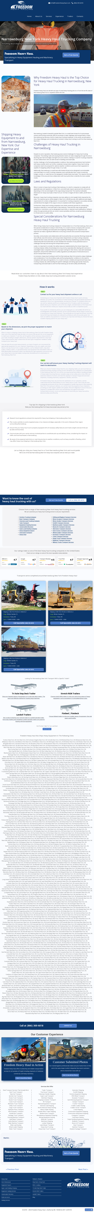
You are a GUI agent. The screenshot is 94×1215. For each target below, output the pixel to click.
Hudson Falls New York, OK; (30, 903)
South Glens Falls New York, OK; (74, 783)
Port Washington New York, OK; (32, 818)
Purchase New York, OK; (50, 807)
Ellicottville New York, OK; (56, 943)
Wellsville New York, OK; (9, 760)
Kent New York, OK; (86, 889)
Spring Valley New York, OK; (45, 773)
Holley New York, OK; (69, 911)
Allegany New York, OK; (62, 1013)
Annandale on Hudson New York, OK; (14, 1008)
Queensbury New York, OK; (49, 809)
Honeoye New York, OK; (30, 900)
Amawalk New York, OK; (54, 1004)
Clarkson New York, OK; (13, 969)
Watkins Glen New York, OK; (10, 758)
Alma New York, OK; (11, 1004)
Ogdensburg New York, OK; (46, 836)
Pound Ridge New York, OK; (42, 820)
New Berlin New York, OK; (68, 851)
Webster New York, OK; (52, 758)
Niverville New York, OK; (43, 844)
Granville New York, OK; (69, 922)
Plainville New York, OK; (15, 814)
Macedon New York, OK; (66, 866)
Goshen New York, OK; (9, 922)
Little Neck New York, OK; (83, 874)
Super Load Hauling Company (28, 528)
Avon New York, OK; (86, 998)
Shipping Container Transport (47, 1100)
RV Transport (47, 1102)
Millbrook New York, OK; (53, 855)
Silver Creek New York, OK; (44, 792)
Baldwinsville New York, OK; (52, 1000)
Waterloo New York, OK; (39, 756)
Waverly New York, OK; (25, 758)
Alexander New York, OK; (79, 1011)
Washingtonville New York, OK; (77, 755)
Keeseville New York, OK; (73, 889)
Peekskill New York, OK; (54, 822)
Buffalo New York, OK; (40, 980)
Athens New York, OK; (26, 1010)
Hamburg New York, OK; (41, 913)
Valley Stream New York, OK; (68, 762)
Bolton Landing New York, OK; (25, 985)
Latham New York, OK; (55, 883)
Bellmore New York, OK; (13, 995)
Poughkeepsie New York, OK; (25, 820)
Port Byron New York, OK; (12, 816)
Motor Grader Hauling (46, 1109)
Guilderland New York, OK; (84, 924)
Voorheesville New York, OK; (50, 764)
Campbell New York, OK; (38, 983)
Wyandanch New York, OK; (40, 745)
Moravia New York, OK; (82, 846)
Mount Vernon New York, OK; (48, 849)
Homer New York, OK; (16, 900)
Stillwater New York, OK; (48, 777)
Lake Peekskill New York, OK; (32, 881)
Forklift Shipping (78, 1092)
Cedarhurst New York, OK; (62, 974)
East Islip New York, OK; (13, 950)
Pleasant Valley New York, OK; (47, 814)
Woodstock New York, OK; (10, 745)
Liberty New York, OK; (10, 887)
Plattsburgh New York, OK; (30, 814)
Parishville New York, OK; (83, 831)
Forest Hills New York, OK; (53, 937)
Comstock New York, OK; (26, 961)
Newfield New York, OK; (14, 842)
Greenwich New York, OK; (69, 924)
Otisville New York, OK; (41, 829)
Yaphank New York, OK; (85, 745)
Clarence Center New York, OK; (82, 967)
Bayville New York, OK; (81, 991)
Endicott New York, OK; (67, 931)
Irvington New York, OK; (40, 894)
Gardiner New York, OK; (27, 930)
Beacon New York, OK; (8, 993)
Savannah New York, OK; (9, 799)
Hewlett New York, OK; (68, 907)
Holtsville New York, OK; (85, 898)
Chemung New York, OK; (63, 965)
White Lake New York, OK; (66, 753)
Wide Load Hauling (15, 1125)
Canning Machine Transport (16, 1117)
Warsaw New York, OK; (47, 755)
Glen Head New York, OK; (83, 918)
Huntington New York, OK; (77, 903)
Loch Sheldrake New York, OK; (18, 877)
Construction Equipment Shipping (78, 1111)
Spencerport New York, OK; (51, 786)
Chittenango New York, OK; (24, 967)
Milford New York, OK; (25, 855)
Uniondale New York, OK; (57, 760)
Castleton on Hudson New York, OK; (16, 974)
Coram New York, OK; (28, 963)
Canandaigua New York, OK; (78, 970)
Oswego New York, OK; (27, 829)
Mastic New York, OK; (41, 861)
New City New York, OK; (83, 851)
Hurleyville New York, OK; (48, 905)
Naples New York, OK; (10, 851)
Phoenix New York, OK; (11, 825)
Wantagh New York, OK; (15, 755)
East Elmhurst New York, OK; (46, 948)
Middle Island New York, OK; (34, 866)
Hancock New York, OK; (42, 915)
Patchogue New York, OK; (10, 833)
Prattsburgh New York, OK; (58, 820)
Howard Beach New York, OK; (78, 902)
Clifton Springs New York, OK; (16, 970)
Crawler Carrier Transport (78, 1107)
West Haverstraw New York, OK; (44, 747)
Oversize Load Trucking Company (29, 521)
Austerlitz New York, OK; (47, 998)
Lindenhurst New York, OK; (53, 874)
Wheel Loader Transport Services (63, 532)
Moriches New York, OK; (15, 848)
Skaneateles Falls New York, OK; (13, 794)
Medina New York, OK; (79, 863)
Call (76, 500)
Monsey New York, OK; (23, 859)
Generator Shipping (78, 1090)
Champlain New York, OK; (9, 978)
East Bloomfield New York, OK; (12, 948)
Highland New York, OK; (24, 909)
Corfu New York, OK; (40, 963)
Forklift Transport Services (61, 523)
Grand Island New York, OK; (54, 922)
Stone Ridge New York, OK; (63, 777)
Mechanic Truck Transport (16, 1104)
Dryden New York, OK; (9, 946)
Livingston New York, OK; (45, 876)
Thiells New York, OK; (67, 768)
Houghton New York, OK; (62, 902)
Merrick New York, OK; (68, 864)
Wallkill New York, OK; (41, 766)
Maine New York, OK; (54, 868)
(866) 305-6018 (78, 3)
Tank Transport (24, 523)
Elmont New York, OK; (23, 944)
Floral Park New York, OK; (12, 937)
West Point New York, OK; (78, 749)
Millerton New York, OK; (83, 855)
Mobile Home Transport (47, 1113)
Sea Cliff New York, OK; (27, 788)
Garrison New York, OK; (56, 930)
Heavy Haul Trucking (47, 1127)
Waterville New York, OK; (69, 756)
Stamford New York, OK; (61, 775)
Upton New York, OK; (85, 760)
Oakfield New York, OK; (63, 835)
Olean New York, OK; (43, 838)
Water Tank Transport (15, 1129)
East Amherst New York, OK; (67, 946)
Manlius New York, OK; (55, 870)
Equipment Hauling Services (27, 525)
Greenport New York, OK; (24, 924)
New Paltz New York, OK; (9, 840)
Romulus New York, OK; (79, 803)
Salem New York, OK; (57, 796)
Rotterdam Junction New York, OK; (33, 807)
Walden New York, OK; (28, 766)
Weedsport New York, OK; (66, 758)
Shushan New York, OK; (16, 792)
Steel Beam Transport (15, 1119)
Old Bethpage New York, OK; (62, 836)
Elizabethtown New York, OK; (13, 943)
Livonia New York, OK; (79, 876)
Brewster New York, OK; (67, 987)
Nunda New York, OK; (11, 835)
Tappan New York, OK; (39, 768)
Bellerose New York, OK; (85, 993)
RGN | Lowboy (37, 1185)
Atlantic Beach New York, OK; (83, 997)
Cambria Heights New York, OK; (67, 982)
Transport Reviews (45, 559)
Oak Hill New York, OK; (36, 835)
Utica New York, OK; (10, 762)
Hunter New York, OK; (63, 903)
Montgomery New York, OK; (53, 859)
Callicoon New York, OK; (36, 982)
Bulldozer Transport (78, 1121)
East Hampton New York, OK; (81, 948)
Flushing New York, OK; (39, 937)
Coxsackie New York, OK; (67, 952)
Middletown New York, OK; (11, 855)
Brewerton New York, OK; (52, 987)
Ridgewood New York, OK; (39, 801)
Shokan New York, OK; (54, 790)
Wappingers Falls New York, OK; (31, 755)
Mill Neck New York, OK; (39, 855)
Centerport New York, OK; (31, 976)
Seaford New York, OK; (40, 788)
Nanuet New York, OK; (80, 849)
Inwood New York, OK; (13, 894)
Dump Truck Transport (16, 1098)
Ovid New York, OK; (53, 829)
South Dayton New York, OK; (38, 783)
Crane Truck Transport (16, 1102)
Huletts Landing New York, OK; (47, 903)
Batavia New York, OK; (55, 1002)
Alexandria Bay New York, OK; (34, 1013)
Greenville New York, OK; (54, 924)
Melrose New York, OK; (28, 864)
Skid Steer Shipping (47, 1098)
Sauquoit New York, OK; (80, 797)
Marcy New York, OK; (24, 872)
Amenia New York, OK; (67, 1004)
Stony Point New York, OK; (9, 779)
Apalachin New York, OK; (32, 1008)
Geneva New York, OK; (83, 930)
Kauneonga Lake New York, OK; (41, 889)
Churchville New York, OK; (39, 967)
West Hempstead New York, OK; (63, 747)
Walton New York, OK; (54, 766)
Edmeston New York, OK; (43, 941)
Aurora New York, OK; (33, 998)
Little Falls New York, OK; (68, 874)
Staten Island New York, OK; (15, 777)
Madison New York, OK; (80, 866)
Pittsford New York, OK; (82, 825)
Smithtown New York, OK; (11, 781)
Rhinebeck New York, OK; (69, 812)
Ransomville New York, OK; (11, 810)
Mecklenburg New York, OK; (51, 863)
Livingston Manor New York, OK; (62, 876)
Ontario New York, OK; (82, 838)
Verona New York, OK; (11, 764)
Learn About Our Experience (16, 209)
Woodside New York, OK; (84, 743)
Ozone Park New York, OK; (11, 831)
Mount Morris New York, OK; (15, 849)
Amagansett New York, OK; (39, 1004)
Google (23, 559)
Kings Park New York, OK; (56, 890)
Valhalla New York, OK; (35, 762)
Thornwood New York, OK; (81, 768)
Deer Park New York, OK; (69, 956)
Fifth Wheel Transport (78, 1096)
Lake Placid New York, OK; (48, 881)
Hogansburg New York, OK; (27, 911)
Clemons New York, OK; (65, 969)
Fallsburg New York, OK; (37, 933)
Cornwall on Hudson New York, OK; (17, 965)
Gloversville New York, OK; (79, 920)
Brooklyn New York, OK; (12, 980)
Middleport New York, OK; (80, 853)
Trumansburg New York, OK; (9, 771)
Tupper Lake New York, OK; (53, 771)
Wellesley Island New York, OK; (83, 758)
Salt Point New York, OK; (70, 796)
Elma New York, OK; (69, 943)
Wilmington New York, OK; (56, 742)
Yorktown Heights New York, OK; (37, 740)
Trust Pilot (61, 559)
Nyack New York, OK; (24, 835)
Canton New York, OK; (31, 972)
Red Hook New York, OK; (55, 810)
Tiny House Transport (47, 1092)
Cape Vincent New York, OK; (46, 972)
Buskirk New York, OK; (82, 980)
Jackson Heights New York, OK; (40, 896)
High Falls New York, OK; (9, 909)
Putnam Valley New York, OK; (15, 809)
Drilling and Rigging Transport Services (64, 517)
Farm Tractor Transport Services (63, 530)
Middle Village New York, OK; (50, 866)
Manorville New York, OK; (69, 870)
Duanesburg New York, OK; (24, 946)
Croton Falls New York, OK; (60, 954)
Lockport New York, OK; (34, 877)
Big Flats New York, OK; (9, 997)
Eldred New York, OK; (81, 941)
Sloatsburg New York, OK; (29, 794)
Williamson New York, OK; (9, 742)
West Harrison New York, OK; (26, 747)
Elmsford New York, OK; (36, 944)
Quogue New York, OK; (63, 809)
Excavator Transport (78, 1098)
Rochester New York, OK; (69, 801)
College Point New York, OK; (36, 959)
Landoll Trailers (23, 714)
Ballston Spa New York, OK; (85, 1000)
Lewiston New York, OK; (81, 885)
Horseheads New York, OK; (47, 902)
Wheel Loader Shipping (16, 1127)
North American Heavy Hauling (47, 1107)
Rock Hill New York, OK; (83, 801)
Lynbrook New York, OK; (41, 879)
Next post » (83, 1169)
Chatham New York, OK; (39, 978)
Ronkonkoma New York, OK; (12, 805)
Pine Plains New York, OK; (68, 825)
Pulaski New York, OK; (72, 820)
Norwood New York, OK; (84, 833)
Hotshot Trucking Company (27, 517)
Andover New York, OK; (69, 1006)
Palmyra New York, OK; (56, 831)
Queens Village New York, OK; (32, 809)
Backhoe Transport (78, 1127)
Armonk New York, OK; (84, 1008)
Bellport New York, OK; (27, 995)
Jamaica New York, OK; (55, 896)
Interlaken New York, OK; (82, 892)
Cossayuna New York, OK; (52, 952)
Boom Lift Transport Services (61, 527)
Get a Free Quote (71, 55)
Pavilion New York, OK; (85, 820)
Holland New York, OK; (56, 911)
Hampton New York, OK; (11, 915)
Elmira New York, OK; (10, 944)
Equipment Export (6, 1185)
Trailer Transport (47, 1090)
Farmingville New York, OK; (14, 935)
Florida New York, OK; (26, 937)
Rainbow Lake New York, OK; (79, 809)
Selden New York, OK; (53, 788)
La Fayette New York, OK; (11, 892)
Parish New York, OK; (69, 831)
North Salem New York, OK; (48, 846)
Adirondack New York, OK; (66, 1010)
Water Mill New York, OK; (10, 756)
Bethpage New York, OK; (80, 995)
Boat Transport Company (27, 519)
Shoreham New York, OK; (68, 790)
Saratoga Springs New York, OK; (48, 797)
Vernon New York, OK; (82, 762)
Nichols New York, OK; (14, 844)
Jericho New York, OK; (71, 898)
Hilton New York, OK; (13, 911)
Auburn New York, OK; (20, 998)
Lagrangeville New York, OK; (40, 892)
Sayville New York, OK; (22, 799)
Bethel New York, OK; (67, 995)
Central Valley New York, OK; (63, 976)
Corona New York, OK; (24, 952)
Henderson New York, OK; (12, 907)
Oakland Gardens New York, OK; (79, 835)
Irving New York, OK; (27, 894)
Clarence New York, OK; (66, 967)
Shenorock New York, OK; (27, 790)
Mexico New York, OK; (81, 864)
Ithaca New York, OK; (24, 896)
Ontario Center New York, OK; (24, 827)
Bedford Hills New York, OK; (69, 993)
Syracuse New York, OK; (12, 768)
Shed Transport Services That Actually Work (16, 1090)
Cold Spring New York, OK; (79, 957)
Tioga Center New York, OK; (27, 769)
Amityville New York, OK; (81, 1004)
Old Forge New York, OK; (12, 838)
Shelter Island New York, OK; (11, 790)
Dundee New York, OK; (38, 946)
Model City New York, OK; (51, 857)
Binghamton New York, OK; (24, 997)
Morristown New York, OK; (47, 848)
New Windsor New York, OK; (41, 840)
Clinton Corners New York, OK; (47, 970)
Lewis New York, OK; (68, 885)
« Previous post (12, 1169)
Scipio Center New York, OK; (83, 786)
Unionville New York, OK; (72, 760)
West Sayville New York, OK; (17, 751)
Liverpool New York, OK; (31, 876)
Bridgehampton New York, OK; (16, 989)
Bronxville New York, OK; (68, 978)
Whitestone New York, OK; (83, 740)
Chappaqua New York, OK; (24, 978)
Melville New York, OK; (41, 864)
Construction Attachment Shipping (78, 1113)
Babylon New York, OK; (8, 1000)
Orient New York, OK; (72, 827)
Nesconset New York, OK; (53, 851)
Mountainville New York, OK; (65, 849)
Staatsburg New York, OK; (33, 775)
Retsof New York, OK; (42, 812)
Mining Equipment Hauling (47, 1117)
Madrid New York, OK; (10, 868)
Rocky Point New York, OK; (52, 803)
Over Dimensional (6, 1182)
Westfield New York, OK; (78, 751)
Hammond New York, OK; (83, 913)
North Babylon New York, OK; (59, 844)
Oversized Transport (25, 532)
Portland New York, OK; (65, 818)
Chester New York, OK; (9, 967)
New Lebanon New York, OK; (48, 853)
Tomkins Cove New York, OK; (55, 769)
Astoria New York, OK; (13, 1010)
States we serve (5, 1199)
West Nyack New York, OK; (63, 749)
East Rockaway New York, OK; (47, 939)
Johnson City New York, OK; (38, 887)
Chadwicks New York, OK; (78, 976)
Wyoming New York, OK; (71, 745)
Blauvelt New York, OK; (38, 997)
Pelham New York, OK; (68, 822)
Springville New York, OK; (81, 773)
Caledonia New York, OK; (22, 982)
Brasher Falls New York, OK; (22, 987)
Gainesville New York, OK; (83, 928)
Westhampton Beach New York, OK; (31, 753)
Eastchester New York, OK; (14, 941)
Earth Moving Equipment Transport (78, 1100)
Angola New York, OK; (82, 1006)
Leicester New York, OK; (40, 885)
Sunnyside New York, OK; (85, 779)
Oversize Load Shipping (47, 1106)
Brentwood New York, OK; (37, 987)
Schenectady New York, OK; (51, 799)
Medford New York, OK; (66, 863)
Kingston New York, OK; (71, 890)
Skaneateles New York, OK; (76, 792)
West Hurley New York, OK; (16, 749)
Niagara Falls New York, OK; (59, 842)
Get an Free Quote (56, 500)
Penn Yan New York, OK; (13, 823)
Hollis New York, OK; (81, 911)
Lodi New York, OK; (63, 877)
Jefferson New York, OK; (24, 898)
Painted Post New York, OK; (27, 831)
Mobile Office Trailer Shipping (47, 1111)
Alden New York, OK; (66, 1011)
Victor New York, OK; (36, 764)
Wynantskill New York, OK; (55, 745)
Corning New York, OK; (66, 963)
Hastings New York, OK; (43, 916)
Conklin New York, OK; (53, 961)
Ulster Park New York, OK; (85, 771)
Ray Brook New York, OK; (26, 810)
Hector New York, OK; (41, 918)
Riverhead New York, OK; (55, 801)
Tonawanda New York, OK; (72, 769)
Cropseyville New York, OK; (28, 954)
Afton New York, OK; (81, 1010)
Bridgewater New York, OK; (48, 989)
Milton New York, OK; (24, 857)
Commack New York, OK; (11, 961)
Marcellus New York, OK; (10, 872)
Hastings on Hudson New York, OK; (60, 916)
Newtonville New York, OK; (43, 842)
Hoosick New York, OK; (60, 900)
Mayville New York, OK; (85, 861)
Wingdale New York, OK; (10, 743)
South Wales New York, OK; (67, 784)
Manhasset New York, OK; (40, 870)
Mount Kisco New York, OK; (78, 848)
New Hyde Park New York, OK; (31, 853)
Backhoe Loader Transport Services (63, 525)
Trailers (70, 16)
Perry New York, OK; (26, 823)
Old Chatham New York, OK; (79, 836)
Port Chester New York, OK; (28, 816)
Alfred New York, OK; (49, 1013)
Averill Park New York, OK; (72, 998)
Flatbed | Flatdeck (70, 713)
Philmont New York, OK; (67, 823)
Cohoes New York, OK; (65, 957)
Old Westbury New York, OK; (28, 838)
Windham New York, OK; (71, 742)
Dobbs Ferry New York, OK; (51, 944)
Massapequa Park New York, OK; (11, 861)
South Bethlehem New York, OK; (20, 783)
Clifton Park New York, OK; (80, 969)
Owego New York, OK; (65, 829)
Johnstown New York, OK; (70, 887)
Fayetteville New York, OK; (29, 935)
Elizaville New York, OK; (28, 943)
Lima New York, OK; (9, 874)
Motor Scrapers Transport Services (63, 519)
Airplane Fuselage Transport (78, 1129)
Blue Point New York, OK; (67, 997)
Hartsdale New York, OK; (29, 916)
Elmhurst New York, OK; (82, 943)
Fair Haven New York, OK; (9, 933)
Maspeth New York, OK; (68, 872)
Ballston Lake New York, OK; (68, 1000)
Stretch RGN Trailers (70, 693)
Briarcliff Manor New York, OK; (83, 987)
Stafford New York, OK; (47, 775)
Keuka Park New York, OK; (9, 890)
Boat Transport (78, 1125)
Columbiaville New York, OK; (78, 959)
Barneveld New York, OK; (26, 1002)
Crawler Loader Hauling (78, 1106)
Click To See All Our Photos (70, 1075)
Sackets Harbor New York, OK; (11, 796)
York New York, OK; (22, 740)
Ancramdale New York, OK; (42, 1006)
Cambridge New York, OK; (83, 982)
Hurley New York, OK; (34, 905)
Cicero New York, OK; (53, 967)
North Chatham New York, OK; (77, 844)
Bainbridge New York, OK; (22, 1000)
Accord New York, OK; (39, 1010)
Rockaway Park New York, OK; (17, 803)
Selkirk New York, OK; (66, 788)
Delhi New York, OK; (82, 956)
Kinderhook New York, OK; (41, 890)
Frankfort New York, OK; (69, 937)
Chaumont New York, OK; (54, 978)
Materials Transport (47, 1119)
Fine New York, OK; (56, 935)
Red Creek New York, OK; (41, 810)
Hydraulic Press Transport (16, 1109)
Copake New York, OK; (83, 961)
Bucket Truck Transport (16, 1100)
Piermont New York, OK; (25, 825)
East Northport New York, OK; (78, 950)
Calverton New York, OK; (50, 982)
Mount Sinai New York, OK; (32, 849)
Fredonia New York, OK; (67, 926)
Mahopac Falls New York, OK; (39, 868)
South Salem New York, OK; (50, 784)
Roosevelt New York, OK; (28, 805)
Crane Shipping (78, 1109)
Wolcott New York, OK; (23, 743)
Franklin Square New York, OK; (35, 926)
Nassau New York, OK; (39, 851)
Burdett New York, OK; (53, 980)
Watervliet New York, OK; (84, 756)
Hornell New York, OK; (32, 902)
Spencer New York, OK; (36, 786)
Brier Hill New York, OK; (63, 989)
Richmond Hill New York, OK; (12, 801)
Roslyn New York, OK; (83, 805)
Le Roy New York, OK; (27, 885)
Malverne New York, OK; (9, 870)
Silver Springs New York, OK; (60, 792)
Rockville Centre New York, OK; (35, 803)
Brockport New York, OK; (28, 991)
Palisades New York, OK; (42, 831)
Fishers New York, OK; (68, 935)
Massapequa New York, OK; (83, 872)
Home (29, 16)
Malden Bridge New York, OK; (68, 868)
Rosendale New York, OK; (69, 805)
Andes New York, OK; (56, 1006)
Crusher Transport (78, 1104)
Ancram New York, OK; (27, 1006)
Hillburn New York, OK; (71, 909)
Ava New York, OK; (59, 998)
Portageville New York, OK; (50, 818)
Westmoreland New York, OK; (50, 753)
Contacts (80, 16)
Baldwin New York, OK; (36, 1000)
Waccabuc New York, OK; (66, 764)
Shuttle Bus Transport (15, 1113)
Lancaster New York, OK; (13, 883)
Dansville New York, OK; (40, 956)
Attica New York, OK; (8, 998)
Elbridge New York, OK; (68, 941)
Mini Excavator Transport (15, 1111)
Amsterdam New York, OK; (13, 1006)
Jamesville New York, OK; (9, 898)
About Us (38, 16)
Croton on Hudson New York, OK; (77, 954)
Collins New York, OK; (51, 959)
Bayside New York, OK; (68, 991)
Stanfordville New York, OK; (77, 775)
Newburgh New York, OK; (84, 840)
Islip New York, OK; (81, 894)
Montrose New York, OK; (83, 859)
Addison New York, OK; (52, 1010)
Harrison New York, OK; (83, 915)
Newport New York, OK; (28, 842)
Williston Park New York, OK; (25, 742)
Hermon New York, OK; (55, 907)
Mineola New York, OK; (37, 857)
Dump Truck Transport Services (62, 538)
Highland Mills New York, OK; (56, 909)
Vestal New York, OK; (24, 764)
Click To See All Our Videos (23, 1078)
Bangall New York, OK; (12, 1002)
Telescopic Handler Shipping (47, 1094)
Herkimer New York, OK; (41, 907)
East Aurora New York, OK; (83, 946)
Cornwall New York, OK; (80, 963)
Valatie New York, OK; (22, 762)
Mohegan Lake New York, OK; (81, 857)
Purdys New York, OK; (64, 807)
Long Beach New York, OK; (76, 877)
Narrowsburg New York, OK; (24, 851)
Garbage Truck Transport (15, 1115)
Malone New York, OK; (84, 868)
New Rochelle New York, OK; (24, 840)
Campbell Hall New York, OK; (53, 983)
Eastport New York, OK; (29, 941)
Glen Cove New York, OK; (68, 918)
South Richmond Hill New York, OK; (32, 784)
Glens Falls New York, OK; (44, 920)
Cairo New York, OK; (8, 982)
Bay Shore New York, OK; (81, 1002)
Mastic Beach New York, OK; (56, 861)
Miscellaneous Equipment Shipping (47, 1115)
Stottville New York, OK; (24, 779)
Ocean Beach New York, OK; (15, 836)
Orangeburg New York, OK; (41, 827)
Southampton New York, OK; (83, 784)
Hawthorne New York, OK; (26, 918)
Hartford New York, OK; (14, 916)
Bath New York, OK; (67, 1002)
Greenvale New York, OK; (39, 924)
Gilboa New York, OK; (55, 931)
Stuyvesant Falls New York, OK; (55, 779)
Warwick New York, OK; (61, 755)
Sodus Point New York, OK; (52, 781)
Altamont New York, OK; (24, 1004)
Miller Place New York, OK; (68, 855)
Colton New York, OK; (63, 959)
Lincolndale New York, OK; (37, 874)
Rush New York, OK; (60, 794)
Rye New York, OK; (85, 794)
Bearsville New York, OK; (40, 993)
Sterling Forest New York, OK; (32, 777)
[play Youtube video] (63, 110)
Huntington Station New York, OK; (18, 905)
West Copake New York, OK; (41, 760)
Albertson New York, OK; (40, 1011)
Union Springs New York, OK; (14, 773)
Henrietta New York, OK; (27, 907)
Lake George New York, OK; (68, 879)
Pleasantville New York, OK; (64, 814)
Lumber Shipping (47, 1123)
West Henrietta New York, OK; (81, 747)
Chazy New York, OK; (50, 965)
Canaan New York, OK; (68, 983)
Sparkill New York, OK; (22, 786)
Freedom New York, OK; (81, 926)
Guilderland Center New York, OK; (16, 926)
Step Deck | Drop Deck (39, 1182)
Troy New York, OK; (85, 769)
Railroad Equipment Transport (47, 1104)
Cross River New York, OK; (44, 954)
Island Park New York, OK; (54, 894)
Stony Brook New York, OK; (79, 777)
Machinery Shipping (47, 1121)
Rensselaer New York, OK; (10, 812)
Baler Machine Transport (15, 1123)
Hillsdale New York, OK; (85, 909)
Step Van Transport (16, 1094)
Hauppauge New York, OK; (78, 916)
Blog (34, 1199)
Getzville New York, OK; (29, 931)
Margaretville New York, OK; (38, 872)
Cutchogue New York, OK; (25, 956)
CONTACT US (68, 1026)
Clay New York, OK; (39, 969)
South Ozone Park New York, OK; (12, 784)
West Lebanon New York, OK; (46, 749)
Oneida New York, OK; (55, 838)
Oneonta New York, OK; (68, 838)
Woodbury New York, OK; (38, 743)
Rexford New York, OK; (55, 812)
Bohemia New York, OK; (9, 985)
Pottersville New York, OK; (9, 820)
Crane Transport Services (60, 536)
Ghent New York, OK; (42, 931)
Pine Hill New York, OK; (53, 825)
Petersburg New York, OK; (39, 823)
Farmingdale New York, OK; (69, 933)
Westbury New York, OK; (64, 751)
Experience (60, 16)
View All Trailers (47, 729)
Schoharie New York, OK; (67, 799)
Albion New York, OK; (53, 1011)
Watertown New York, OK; (54, 756)
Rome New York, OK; (66, 803)
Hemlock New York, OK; (54, 918)
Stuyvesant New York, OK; (38, 779)
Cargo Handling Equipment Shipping (78, 1119)
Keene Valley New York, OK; (58, 889)
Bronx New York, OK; (42, 991)
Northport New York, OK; (55, 833)
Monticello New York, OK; (68, 859)
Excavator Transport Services (62, 534)
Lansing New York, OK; (27, 883)
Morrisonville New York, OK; (31, 848)
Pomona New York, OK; (78, 814)
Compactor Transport (78, 1115)
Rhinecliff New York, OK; (84, 812)
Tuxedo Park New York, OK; (69, 771)
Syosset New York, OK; (81, 766)
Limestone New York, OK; (22, 874)
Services (49, 16)
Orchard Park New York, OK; (57, 827)
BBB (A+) (4, 559)
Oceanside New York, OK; (30, 836)
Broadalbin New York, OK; (13, 991)
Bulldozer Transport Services (61, 540)
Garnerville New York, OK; (41, 930)
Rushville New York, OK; (73, 794)
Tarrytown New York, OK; (53, 768)
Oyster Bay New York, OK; (79, 829)
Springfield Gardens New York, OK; (63, 773)
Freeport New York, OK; (10, 928)
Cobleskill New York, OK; (63, 970)
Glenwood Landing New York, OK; (61, 920)
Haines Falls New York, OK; (26, 913)
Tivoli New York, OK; (41, 769)
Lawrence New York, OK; (13, 885)
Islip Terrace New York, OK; (10, 896)
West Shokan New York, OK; (33, 751)
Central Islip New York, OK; (46, 976)
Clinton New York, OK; (31, 970)
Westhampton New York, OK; (12, 753)
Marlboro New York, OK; (54, 872)
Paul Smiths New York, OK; (40, 833)
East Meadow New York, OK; (44, 950)
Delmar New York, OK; (13, 957)
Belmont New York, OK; (40, 995)
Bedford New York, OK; (54, 993)
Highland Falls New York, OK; (39, 909)
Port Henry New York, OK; (43, 816)
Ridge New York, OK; (26, 801)
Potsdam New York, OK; (78, 818)
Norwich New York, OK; (70, 833)
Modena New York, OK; (65, 857)
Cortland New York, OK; (38, 952)
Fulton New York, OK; (41, 928)
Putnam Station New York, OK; (79, 807)
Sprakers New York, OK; (30, 773)
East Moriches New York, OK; (61, 950)
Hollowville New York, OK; (11, 913)
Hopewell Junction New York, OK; (16, 902)
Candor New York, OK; (18, 972)
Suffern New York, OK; (71, 779)
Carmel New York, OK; (75, 972)
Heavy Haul (22, 534)
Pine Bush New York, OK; (39, 825)
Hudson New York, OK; (15, 903)
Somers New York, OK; (66, 781)
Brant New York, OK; (7, 987)
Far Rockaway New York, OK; (52, 933)
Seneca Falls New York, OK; (80, 788)
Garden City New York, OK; (12, 930)
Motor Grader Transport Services (63, 521)
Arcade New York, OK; (45, 1008)
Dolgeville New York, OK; (66, 944)
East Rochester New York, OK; (29, 939)
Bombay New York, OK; (40, 985)
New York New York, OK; (57, 840)
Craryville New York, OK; (14, 954)
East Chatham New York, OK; (30, 948)
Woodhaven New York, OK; (53, 743)
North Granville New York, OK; (14, 846)
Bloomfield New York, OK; (52, 997)
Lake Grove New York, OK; (84, 879)
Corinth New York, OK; (52, 963)
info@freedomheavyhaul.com (60, 3)
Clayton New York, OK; (52, 969)
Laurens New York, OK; (81, 883)
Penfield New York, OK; (81, 822)
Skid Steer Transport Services (62, 528)
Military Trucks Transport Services (63, 542)
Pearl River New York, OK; (26, 822)
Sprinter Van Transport (16, 1096)
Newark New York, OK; (70, 840)
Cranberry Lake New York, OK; (83, 952)
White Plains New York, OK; (82, 753)
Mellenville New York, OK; (13, 864)
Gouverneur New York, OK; (24, 922)
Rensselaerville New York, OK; (27, 812)
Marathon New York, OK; (84, 870)
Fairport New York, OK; (23, 933)
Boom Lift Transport (78, 1123)
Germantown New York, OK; (14, 931)
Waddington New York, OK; (81, 764)
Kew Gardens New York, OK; (25, 890)
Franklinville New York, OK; (52, 926)
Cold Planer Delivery (78, 1117)
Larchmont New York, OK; (41, 883)
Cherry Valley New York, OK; (78, 965)
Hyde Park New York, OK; (63, 905)
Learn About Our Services (16, 181)
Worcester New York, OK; (25, 745)
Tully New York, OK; (39, 771)
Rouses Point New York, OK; (46, 794)
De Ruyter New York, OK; (54, 956)
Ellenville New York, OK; (42, 943)
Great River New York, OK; (83, 922)
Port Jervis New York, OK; (16, 818)
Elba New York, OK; (56, 941)
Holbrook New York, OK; (42, 911)
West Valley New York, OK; (49, 751)
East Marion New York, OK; (28, 950)
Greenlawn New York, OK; (9, 924)
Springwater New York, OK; (17, 775)
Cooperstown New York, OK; (68, 961)
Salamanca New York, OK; (43, 796)
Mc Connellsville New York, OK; (17, 863)
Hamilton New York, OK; (56, 913)
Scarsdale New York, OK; (36, 799)
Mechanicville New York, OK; (34, 863)
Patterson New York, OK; (25, 833)
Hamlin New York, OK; (69, 913)
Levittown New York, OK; (54, 885)
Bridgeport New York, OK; (32, 989)
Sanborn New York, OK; (84, 796)
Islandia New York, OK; (68, 894)
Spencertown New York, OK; (67, 786)
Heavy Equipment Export (26, 530)
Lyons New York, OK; (54, 879)
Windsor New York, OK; (85, 742)
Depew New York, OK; (26, 957)
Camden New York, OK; (10, 983)
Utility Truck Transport (16, 1106)
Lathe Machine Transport (15, 1121)
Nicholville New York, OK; (28, 844)
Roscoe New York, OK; (41, 805)
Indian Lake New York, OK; (67, 892)
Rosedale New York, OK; (55, 805)
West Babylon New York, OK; (25, 760)
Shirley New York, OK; (41, 790)
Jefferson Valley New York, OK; (39, 898)
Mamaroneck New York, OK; (25, 870)
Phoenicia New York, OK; (81, 823)
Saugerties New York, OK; (65, 797)
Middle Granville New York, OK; (16, 866)
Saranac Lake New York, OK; (31, 797)
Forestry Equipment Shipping (78, 1094)
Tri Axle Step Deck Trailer (24, 693)
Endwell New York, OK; (81, 931)
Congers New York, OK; (40, 961)
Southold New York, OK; (9, 786)
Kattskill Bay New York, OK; (23, 889)
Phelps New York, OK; (53, 823)
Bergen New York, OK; (54, 995)
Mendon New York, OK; (55, 864)
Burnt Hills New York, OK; (68, 980)
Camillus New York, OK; (24, 983)
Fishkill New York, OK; (81, 935)
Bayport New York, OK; (55, 991)
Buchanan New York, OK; (27, 980)
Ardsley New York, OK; (58, 1008)
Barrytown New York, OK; (41, 1002)
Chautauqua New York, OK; (36, 965)
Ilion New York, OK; (54, 892)
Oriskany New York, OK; (85, 827)
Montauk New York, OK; (37, 859)
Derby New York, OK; (52, 957)
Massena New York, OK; (28, 861)
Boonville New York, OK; (54, 985)
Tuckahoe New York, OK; (26, 771)
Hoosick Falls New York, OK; (76, 900)
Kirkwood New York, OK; (85, 890)
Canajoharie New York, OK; (82, 983)
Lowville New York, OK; (27, 879)
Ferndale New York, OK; (44, 935)
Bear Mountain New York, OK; (24, 993)
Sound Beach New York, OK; (82, 781)
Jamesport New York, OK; (69, 896)
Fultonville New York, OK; (55, 928)
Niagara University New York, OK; (77, 842)
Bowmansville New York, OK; (70, 985)
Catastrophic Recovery (26, 527)
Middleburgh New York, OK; (65, 853)
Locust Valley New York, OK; (49, 877)
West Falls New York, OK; (11, 747)
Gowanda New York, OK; (39, 922)
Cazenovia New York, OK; (47, 974)
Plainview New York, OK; (9, 827)
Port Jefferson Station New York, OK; (78, 816)
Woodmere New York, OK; (68, 743)
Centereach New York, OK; (15, 976)
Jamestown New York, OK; (84, 896)
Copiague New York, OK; (14, 963)
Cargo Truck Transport (16, 1107)
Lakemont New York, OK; (64, 881)
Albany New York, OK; (26, 1011)
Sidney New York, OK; (30, 792)
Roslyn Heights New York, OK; (14, 807)
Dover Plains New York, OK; (82, 944)
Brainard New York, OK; (85, 985)
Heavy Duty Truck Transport (47, 1129)
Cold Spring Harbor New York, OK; (18, 959)
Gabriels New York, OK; (69, 928)
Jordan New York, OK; (84, 887)
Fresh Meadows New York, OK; (26, 928)
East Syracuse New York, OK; (81, 939)
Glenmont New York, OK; (29, 920)
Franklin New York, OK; (82, 937)
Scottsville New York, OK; (13, 788)
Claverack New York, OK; (27, 969)
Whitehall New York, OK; (68, 740)
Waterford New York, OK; (25, 756)
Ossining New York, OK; (14, 829)
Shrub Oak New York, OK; (83, 790)
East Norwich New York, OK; (10, 952)
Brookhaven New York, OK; (84, 978)
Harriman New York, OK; (56, 915)
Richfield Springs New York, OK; (83, 799)
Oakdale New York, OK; (50, 835)
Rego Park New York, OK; (70, 810)
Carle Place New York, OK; (61, 972)
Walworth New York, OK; (68, 766)
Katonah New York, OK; (8, 889)
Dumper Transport (78, 1102)
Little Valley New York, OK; (16, 876)
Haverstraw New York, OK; (11, 918)
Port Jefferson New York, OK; (59, 816)
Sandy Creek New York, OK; (15, 797)
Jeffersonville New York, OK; (57, 898)
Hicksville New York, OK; (82, 907)
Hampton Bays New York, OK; (26, 915)
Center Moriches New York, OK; (79, 974)
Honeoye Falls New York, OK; (45, 900)
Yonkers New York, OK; (9, 740)
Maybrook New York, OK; (71, 861)
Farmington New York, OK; (84, 933)
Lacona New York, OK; (25, 892)
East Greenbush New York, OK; (64, 948)
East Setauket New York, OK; (64, 939)
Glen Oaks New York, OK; (14, 920)
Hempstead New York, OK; (78, 905)
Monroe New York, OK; (10, 859)
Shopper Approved (82, 559)
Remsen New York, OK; (84, 810)
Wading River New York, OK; (14, 766)
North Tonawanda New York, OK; (65, 846)
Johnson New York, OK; (23, 887)
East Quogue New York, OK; (13, 939)
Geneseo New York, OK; (69, 930)
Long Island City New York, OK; (11, 879)
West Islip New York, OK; (31, 749)
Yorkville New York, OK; (54, 740)
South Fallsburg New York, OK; (55, 783)
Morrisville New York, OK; (62, 848)
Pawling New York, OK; (12, 822)
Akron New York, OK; (14, 1011)
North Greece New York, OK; (31, 846)
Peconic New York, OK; (40, 822)
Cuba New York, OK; (12, 956)
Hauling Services (5, 1202)
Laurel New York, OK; (68, 883)
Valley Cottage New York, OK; (50, 762)
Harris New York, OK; (70, 915)
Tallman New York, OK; (25, 768)
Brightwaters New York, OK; (78, 989)
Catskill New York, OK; (33, 974)
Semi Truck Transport (15, 1092)
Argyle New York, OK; (71, 1008)
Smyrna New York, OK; (25, 781)
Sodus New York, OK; (38, 781)
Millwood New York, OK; (11, 857)
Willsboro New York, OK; (41, 742)
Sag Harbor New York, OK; (28, 796)
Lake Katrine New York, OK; (16, 881)
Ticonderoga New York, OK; (11, 769)
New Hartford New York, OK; (14, 853)
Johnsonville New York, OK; (54, 887)
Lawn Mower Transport (47, 1125)
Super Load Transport (47, 1096)
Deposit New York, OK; (39, 957)
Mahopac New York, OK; (23, 868)
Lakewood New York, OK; (78, 881)
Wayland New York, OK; (38, 758)
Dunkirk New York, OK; (52, 946)
